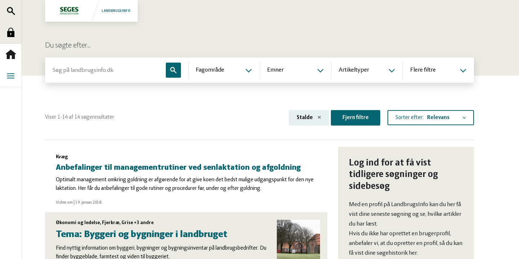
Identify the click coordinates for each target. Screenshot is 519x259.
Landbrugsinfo (91, 10)
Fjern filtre (355, 118)
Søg (12, 11)
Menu (12, 76)
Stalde (309, 118)
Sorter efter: (409, 118)
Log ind (12, 32)
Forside (12, 54)
